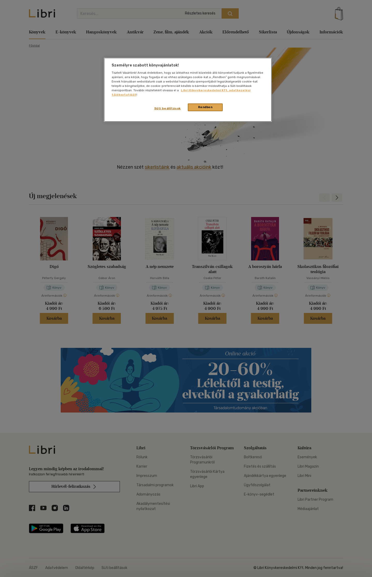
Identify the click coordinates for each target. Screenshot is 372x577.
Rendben (205, 107)
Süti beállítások (167, 108)
